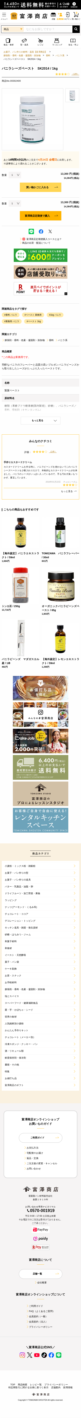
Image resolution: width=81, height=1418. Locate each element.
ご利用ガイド (34, 1306)
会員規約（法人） (37, 1321)
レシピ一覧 (36, 1384)
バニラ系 (60, 55)
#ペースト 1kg (34, 321)
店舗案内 (56, 1387)
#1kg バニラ (55, 315)
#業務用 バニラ (11, 321)
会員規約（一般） (37, 1316)
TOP (12, 1384)
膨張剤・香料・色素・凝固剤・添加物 (22, 55)
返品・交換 (31, 1158)
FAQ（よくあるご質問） (40, 1311)
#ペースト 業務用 (32, 315)
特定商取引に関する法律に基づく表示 (28, 1387)
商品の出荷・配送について (34, 243)
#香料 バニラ (10, 315)
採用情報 (68, 1387)
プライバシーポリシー (39, 1327)
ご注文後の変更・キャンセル (40, 1163)
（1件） (75, 74)
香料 (48, 55)
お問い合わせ (32, 1168)
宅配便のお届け (33, 1153)
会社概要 (40, 1282)
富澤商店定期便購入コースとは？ (40, 239)
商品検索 (22, 1384)
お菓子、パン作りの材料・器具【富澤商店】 (25, 52)
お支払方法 (31, 1147)
